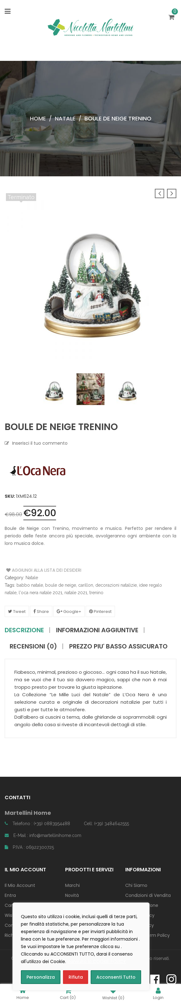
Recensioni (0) (33, 646)
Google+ (69, 611)
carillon (85, 585)
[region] (81, 947)
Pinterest (100, 611)
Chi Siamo (136, 885)
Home (38, 118)
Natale (65, 118)
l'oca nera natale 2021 (40, 592)
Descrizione (24, 630)
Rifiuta (76, 977)
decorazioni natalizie (116, 585)
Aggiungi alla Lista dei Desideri (30, 570)
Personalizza (40, 977)
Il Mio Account (20, 885)
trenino (96, 592)
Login (158, 993)
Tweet (17, 611)
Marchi (72, 885)
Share (41, 611)
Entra (10, 895)
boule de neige (60, 585)
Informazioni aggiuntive (97, 630)
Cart (68, 993)
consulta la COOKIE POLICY (97, 961)
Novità (72, 895)
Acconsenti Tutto (116, 977)
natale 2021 (75, 592)
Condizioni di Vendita (148, 895)
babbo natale (30, 585)
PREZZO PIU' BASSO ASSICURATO (118, 646)
